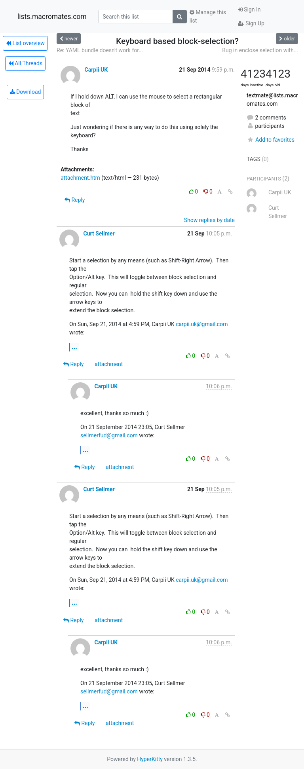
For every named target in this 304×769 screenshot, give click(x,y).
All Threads (25, 63)
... (74, 347)
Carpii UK (96, 69)
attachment (109, 364)
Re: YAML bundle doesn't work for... (100, 50)
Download (25, 92)
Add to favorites (270, 140)
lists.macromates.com (52, 17)
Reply (75, 200)
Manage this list (208, 16)
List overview (25, 43)
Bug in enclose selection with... (260, 50)
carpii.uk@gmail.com (202, 324)
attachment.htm (80, 178)
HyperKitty (150, 759)
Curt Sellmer (98, 233)
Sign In (249, 9)
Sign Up (251, 23)
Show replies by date (209, 220)
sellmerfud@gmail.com (109, 435)
